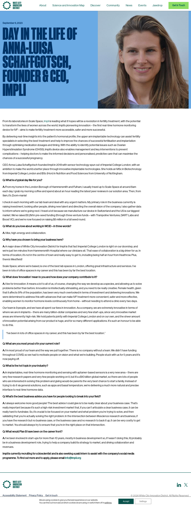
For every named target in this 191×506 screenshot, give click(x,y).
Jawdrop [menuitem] (157, 5)
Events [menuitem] (142, 5)
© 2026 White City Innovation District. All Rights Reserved (160, 495)
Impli (46, 121)
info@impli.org (73, 457)
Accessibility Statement (15, 495)
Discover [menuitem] (95, 5)
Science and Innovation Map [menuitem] (68, 5)
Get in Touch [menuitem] (178, 5)
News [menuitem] (129, 5)
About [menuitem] (42, 5)
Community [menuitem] (113, 5)
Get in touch (51, 495)
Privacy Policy (36, 495)
